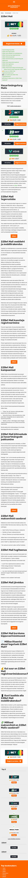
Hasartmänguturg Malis (8, 49)
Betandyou (5, 873)
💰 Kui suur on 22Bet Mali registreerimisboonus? (8, 72)
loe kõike (14, 847)
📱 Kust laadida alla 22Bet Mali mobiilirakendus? (10, 75)
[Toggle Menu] (14, 1)
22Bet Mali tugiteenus (8, 64)
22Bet (15, 185)
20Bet (4, 870)
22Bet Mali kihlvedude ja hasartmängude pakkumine (12, 59)
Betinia (4, 875)
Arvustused (8, 13)
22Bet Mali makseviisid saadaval (10, 62)
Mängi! (14, 782)
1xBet (3, 868)
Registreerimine (14, 44)
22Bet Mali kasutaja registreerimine (11, 55)
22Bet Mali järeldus (7, 66)
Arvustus (8, 124)
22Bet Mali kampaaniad (8, 57)
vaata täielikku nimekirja (14, 838)
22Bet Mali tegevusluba (8, 51)
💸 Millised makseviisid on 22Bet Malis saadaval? (12, 79)
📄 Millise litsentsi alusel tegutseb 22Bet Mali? (14, 69)
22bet (14, 236)
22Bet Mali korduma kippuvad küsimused (12, 67)
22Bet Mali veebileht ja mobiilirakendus (12, 53)
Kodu (2, 13)
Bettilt (4, 876)
